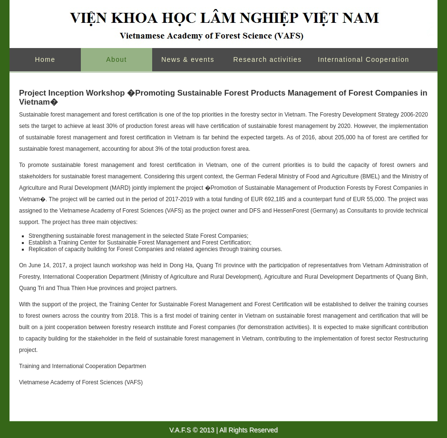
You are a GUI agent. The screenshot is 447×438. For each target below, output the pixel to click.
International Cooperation (363, 59)
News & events (187, 59)
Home (45, 59)
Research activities (267, 59)
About (116, 59)
